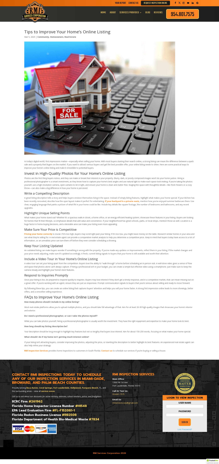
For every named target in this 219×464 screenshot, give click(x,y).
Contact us (106, 350)
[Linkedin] (193, 3)
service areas (48, 391)
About (113, 13)
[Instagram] (184, 3)
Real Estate (70, 37)
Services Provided (129, 13)
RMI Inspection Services (36, 350)
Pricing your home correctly (38, 234)
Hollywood (75, 387)
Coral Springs (45, 387)
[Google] (197, 3)
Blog (147, 13)
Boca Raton (32, 387)
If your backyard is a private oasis (122, 201)
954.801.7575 (118, 394)
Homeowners (56, 37)
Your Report (120, 3)
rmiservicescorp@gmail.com (125, 403)
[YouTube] (188, 3)
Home (103, 13)
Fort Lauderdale (61, 387)
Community (43, 37)
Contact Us (133, 3)
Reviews (158, 13)
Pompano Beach (90, 387)
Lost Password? (185, 436)
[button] (212, 461)
